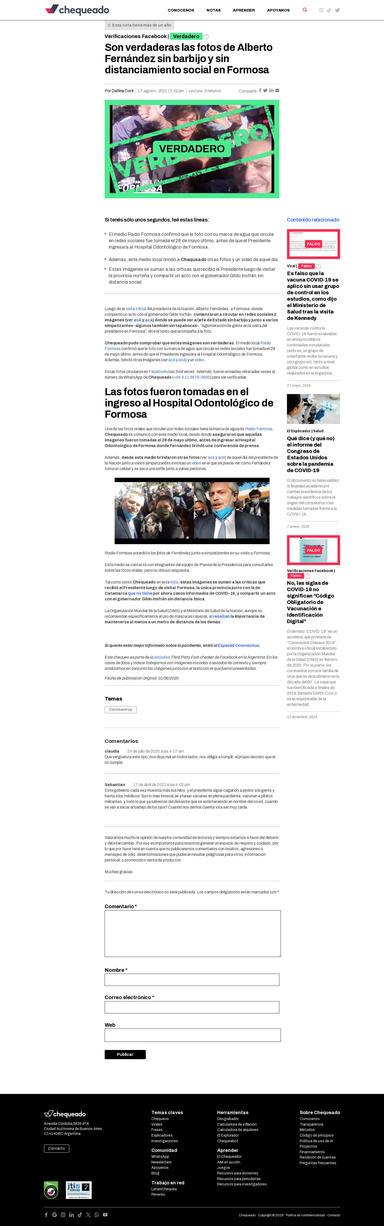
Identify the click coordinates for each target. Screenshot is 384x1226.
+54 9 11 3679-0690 (192, 377)
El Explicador (299, 431)
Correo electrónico (129, 997)
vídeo (199, 360)
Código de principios (317, 1135)
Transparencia (311, 1124)
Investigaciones (164, 1141)
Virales (156, 1124)
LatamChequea (164, 1189)
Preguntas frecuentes (318, 1163)
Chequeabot (227, 1141)
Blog (155, 1173)
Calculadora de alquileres (237, 1130)
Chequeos (160, 1119)
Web (110, 1025)
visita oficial (136, 309)
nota (174, 582)
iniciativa (162, 657)
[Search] (304, 10)
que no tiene (140, 593)
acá (137, 320)
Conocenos (181, 10)
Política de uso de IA (316, 1141)
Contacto (56, 1148)
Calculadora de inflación (237, 1124)
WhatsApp (160, 1157)
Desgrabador (228, 1119)
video (196, 463)
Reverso (158, 1194)
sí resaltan (219, 616)
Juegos (223, 1168)
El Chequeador (229, 1157)
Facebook (158, 371)
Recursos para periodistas (239, 1179)
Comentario (121, 906)
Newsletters (161, 1162)
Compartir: (248, 91)
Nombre (116, 970)
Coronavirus (120, 709)
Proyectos (308, 1146)
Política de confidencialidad (305, 1215)
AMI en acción (228, 1162)
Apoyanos (278, 10)
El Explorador (228, 1135)
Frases (157, 1130)
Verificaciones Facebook (136, 36)
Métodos (307, 1130)
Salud (318, 431)
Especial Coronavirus (238, 645)
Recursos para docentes (237, 1173)
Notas (214, 10)
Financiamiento (312, 1152)
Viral (291, 266)
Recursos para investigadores (242, 1184)
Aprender (244, 10)
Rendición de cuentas (318, 1157)
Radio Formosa (258, 429)
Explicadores (162, 1135)
